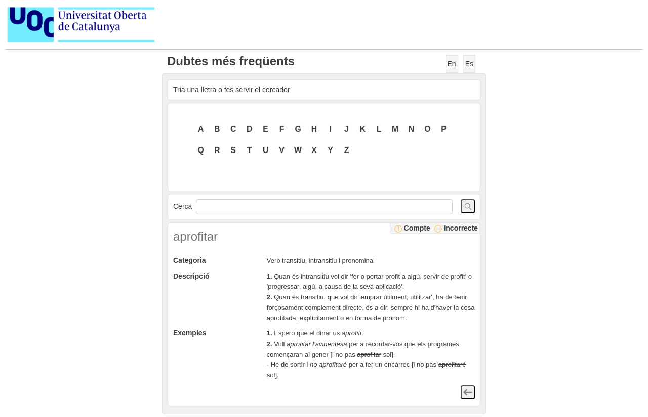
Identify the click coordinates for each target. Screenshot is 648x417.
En (452, 64)
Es (469, 64)
